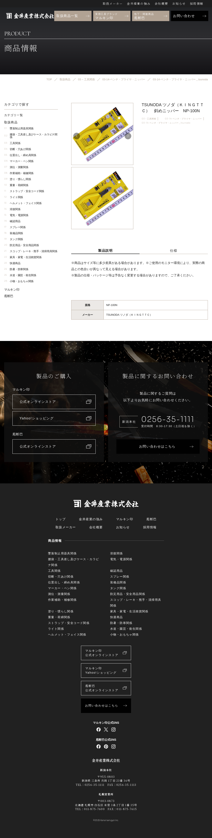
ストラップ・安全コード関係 (24, 191)
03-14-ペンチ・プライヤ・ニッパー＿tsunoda (166, 123)
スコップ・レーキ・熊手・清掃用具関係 (30, 251)
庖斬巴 (8, 296)
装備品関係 (13, 233)
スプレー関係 (15, 227)
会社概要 (161, 3)
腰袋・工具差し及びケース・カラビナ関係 (30, 136)
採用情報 (196, 3)
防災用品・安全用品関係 (21, 245)
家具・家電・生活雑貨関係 (22, 257)
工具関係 (12, 143)
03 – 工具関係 (149, 118)
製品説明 (105, 250)
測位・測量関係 (16, 167)
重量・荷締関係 (16, 185)
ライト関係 (13, 197)
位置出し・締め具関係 (20, 155)
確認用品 (12, 221)
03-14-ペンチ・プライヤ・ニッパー (183, 118)
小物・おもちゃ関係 (19, 281)
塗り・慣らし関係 (17, 179)
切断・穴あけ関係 (17, 149)
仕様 (173, 250)
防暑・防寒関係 (16, 269)
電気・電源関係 (16, 215)
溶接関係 (12, 209)
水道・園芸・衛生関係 (20, 275)
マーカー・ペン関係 (19, 161)
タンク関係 (13, 239)
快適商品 (12, 263)
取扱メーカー (113, 3)
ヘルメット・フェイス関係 (22, 203)
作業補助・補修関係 (19, 173)
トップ (60, 519)
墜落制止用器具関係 (19, 128)
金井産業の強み (139, 3)
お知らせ (179, 3)
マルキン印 (11, 289)
